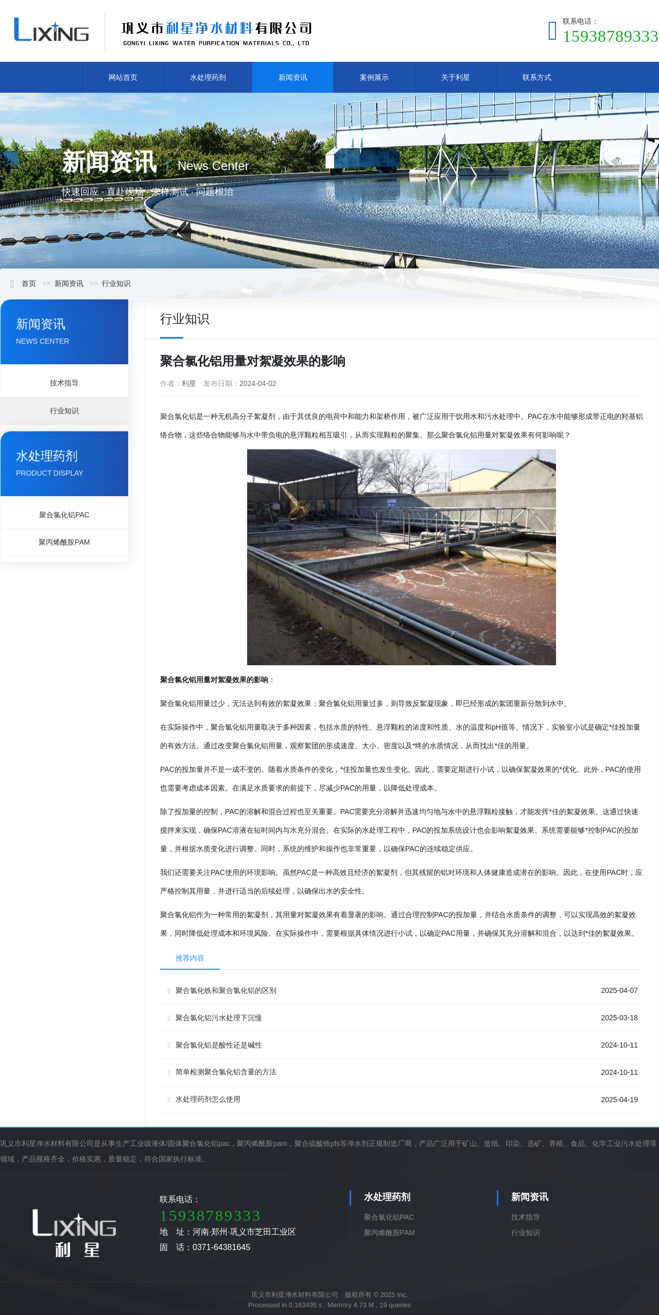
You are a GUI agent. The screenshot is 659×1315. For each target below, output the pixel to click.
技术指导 (64, 383)
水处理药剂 (208, 77)
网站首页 (123, 77)
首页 (23, 283)
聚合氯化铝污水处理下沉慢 (215, 1018)
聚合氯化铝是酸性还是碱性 (215, 1045)
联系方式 (537, 77)
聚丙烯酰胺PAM (64, 542)
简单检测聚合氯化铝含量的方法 (222, 1072)
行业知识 (116, 283)
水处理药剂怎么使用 (204, 1099)
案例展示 (374, 77)
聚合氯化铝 (178, 416)
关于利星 (455, 77)
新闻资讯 (293, 77)
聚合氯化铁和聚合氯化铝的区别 (222, 990)
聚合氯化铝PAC (64, 515)
